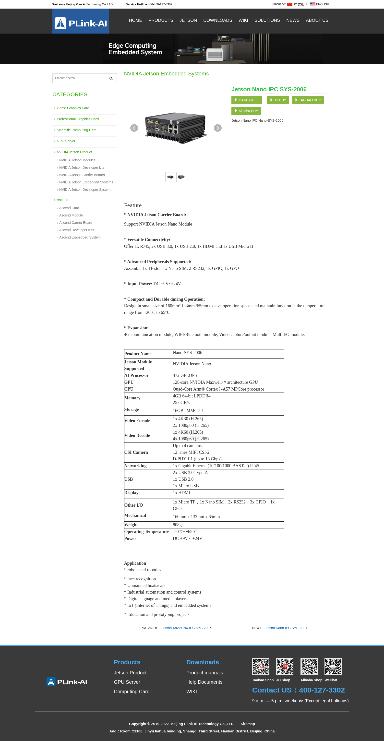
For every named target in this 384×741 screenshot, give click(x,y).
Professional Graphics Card (78, 119)
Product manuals (204, 672)
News (293, 20)
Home (135, 20)
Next (218, 128)
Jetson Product (130, 672)
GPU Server (66, 141)
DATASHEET (246, 100)
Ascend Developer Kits (76, 230)
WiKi (243, 20)
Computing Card (132, 691)
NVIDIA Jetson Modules (77, 160)
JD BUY (278, 100)
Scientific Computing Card (76, 130)
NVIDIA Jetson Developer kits (81, 167)
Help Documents (204, 682)
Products (160, 20)
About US (317, 20)
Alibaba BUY (246, 111)
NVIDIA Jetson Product (74, 152)
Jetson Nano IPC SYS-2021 (286, 628)
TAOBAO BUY (308, 100)
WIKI (191, 691)
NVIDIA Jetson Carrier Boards (82, 175)
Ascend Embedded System (80, 237)
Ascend (62, 200)
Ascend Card (69, 208)
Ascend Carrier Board (75, 223)
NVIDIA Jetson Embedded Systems (86, 182)
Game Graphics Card (73, 108)
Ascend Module (71, 215)
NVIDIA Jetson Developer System (84, 189)
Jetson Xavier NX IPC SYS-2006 (186, 628)
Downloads (217, 20)
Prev (134, 128)
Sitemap (248, 724)
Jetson (188, 20)
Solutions (267, 20)
